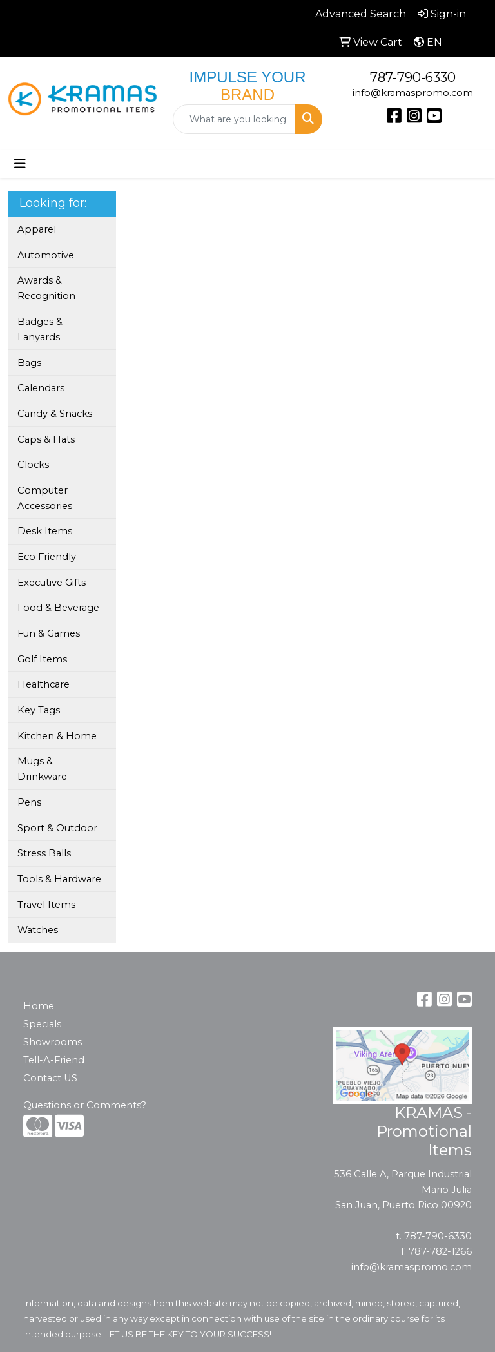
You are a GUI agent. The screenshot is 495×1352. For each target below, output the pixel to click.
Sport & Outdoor (57, 828)
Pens (29, 802)
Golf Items (42, 659)
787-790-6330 (413, 77)
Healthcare (43, 684)
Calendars (40, 388)
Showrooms (52, 1042)
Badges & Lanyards (40, 329)
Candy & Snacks (54, 414)
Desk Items (44, 531)
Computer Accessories (44, 498)
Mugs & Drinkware (42, 768)
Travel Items (46, 905)
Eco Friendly (46, 557)
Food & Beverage (58, 607)
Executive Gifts (51, 582)
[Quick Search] (234, 119)
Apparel (36, 229)
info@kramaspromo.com (413, 93)
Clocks (33, 464)
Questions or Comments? (84, 1105)
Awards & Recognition (46, 288)
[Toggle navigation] (20, 164)
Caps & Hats (46, 439)
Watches (37, 930)
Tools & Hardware (59, 879)
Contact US (50, 1078)
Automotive (45, 255)
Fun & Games (48, 633)
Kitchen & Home (57, 736)
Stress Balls (44, 853)
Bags (29, 363)
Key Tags (38, 710)
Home (38, 1006)
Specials (42, 1024)
